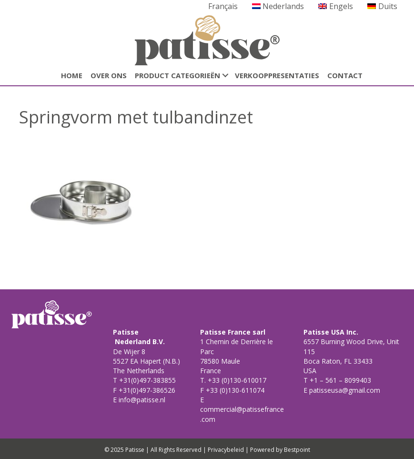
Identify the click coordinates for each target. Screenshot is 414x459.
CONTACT (345, 75)
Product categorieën (177, 75)
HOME (71, 75)
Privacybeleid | (228, 450)
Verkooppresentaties (277, 75)
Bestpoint (297, 450)
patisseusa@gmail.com (343, 390)
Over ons (109, 75)
